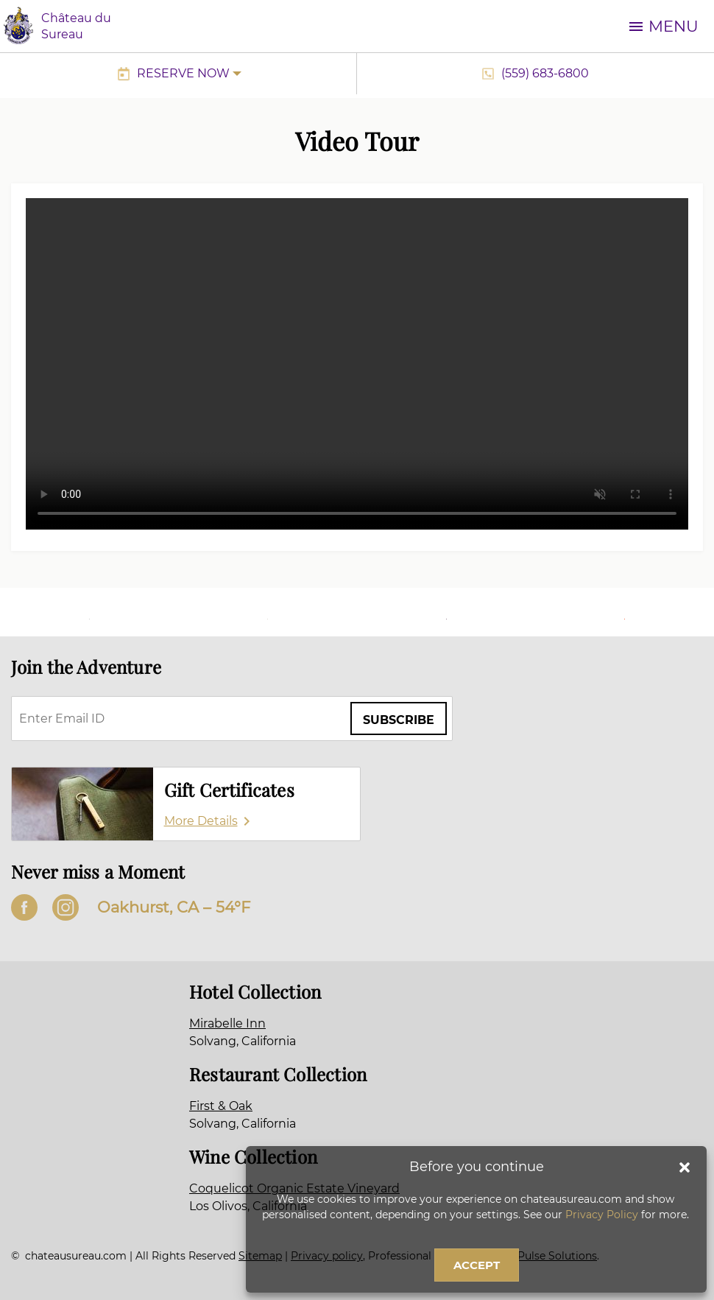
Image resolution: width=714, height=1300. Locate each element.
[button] (684, 1167)
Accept (476, 1265)
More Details (201, 821)
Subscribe (398, 720)
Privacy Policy (601, 1214)
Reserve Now (183, 73)
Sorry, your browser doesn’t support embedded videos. (357, 364)
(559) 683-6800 (545, 73)
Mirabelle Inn (227, 1023)
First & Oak (220, 1106)
